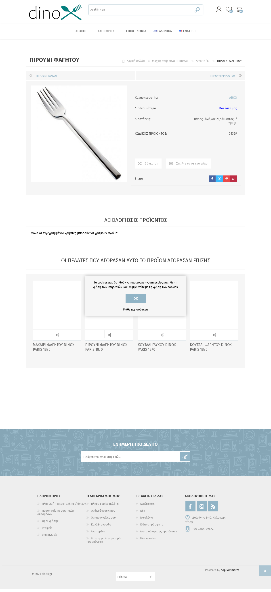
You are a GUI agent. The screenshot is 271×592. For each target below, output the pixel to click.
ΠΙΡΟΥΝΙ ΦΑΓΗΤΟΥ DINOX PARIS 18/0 (106, 350)
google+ (233, 182)
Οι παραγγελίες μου (103, 520)
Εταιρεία (47, 531)
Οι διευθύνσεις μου (103, 513)
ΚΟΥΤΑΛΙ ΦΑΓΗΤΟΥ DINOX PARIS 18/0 (211, 350)
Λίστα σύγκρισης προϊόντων (158, 534)
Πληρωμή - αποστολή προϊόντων (64, 507)
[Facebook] (190, 509)
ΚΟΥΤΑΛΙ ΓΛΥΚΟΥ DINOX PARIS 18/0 (157, 350)
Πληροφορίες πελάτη (105, 507)
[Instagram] (202, 509)
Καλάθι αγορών (234, 11)
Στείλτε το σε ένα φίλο (192, 167)
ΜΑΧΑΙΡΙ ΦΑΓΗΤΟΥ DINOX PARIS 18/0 (53, 350)
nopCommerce (230, 573)
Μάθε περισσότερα (135, 309)
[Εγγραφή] (131, 460)
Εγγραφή (185, 460)
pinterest (226, 182)
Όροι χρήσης (50, 524)
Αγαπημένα (98, 534)
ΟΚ (135, 298)
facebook (212, 182)
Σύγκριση (151, 167)
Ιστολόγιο (146, 520)
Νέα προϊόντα (149, 541)
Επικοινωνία (49, 538)
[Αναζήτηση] (141, 11)
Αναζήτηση (198, 11)
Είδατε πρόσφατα (152, 527)
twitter (219, 182)
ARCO (233, 101)
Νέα (142, 513)
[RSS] (213, 509)
